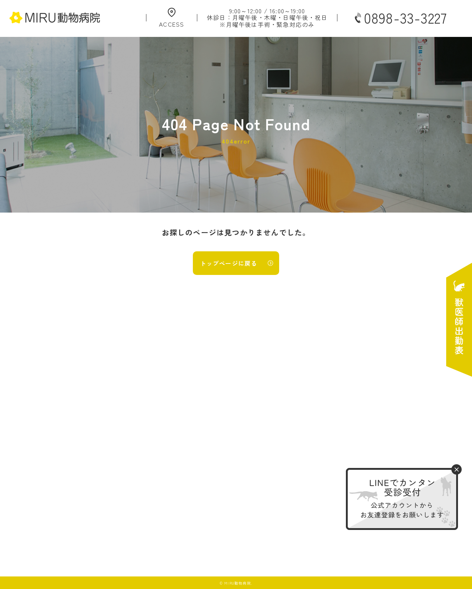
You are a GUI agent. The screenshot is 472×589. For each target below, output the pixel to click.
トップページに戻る (228, 263)
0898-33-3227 (400, 18)
